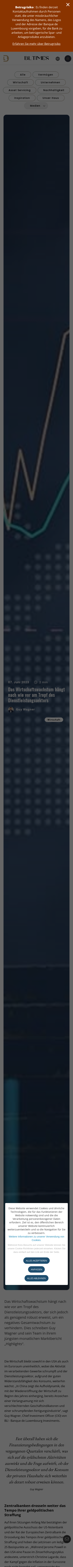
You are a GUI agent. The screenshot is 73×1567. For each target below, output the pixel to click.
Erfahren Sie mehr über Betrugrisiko (36, 44)
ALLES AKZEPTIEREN (36, 1260)
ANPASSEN (36, 1269)
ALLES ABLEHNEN (36, 1278)
